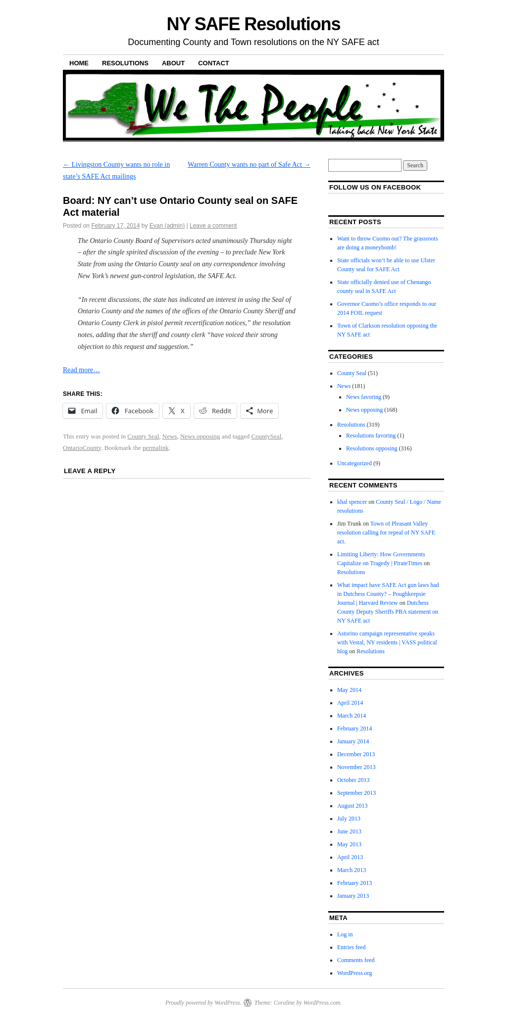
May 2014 (349, 689)
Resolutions (125, 63)
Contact (213, 63)
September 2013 (356, 792)
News (169, 436)
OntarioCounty (82, 447)
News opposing (200, 436)
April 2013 (350, 857)
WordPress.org (354, 973)
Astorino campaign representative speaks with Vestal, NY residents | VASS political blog (387, 642)
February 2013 (354, 882)
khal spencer (352, 501)
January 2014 (353, 741)
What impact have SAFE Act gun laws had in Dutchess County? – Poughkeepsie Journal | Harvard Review (388, 594)
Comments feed (356, 960)
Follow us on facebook (375, 187)
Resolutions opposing (372, 448)
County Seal (143, 436)
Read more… (81, 370)
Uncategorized (354, 463)
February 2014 (354, 728)
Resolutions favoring (371, 435)
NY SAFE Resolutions (254, 24)
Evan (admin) (167, 225)
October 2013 (353, 779)
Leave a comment (213, 225)
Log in (345, 934)
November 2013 (356, 767)
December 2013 (356, 754)
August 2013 (352, 805)
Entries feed (351, 947)
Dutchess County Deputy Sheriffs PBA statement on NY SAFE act (387, 611)
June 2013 (349, 831)
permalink (156, 447)
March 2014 (351, 715)
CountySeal (267, 436)
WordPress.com (322, 1002)
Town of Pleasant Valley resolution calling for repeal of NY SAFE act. (386, 532)
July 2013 (348, 818)
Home (79, 63)
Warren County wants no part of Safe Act (249, 164)
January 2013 (353, 895)
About (173, 63)
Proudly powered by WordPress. (203, 1002)
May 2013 (349, 844)
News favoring (363, 396)
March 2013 (351, 870)
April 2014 (350, 702)
